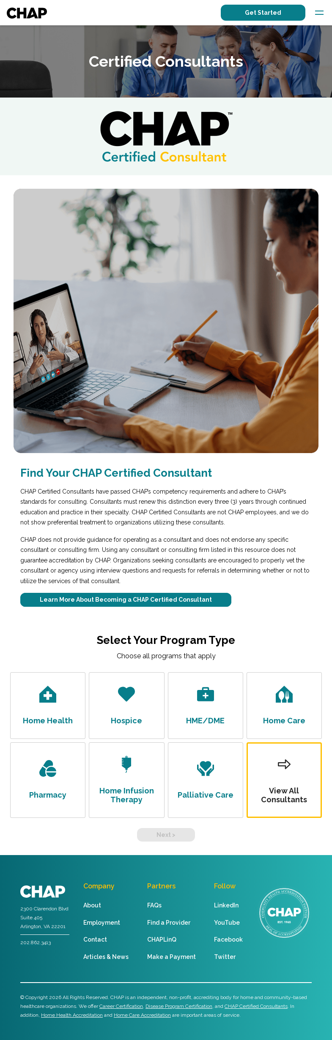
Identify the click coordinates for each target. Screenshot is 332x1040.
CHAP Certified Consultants (256, 1006)
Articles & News (106, 956)
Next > (166, 834)
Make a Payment (171, 956)
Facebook (228, 939)
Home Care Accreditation (142, 1015)
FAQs (154, 905)
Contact (95, 939)
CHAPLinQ (161, 939)
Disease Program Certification (178, 1006)
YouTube (227, 922)
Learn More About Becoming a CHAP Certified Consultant (126, 599)
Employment (101, 922)
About (92, 905)
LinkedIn (226, 905)
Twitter (225, 956)
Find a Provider (168, 922)
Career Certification (121, 1006)
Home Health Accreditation (72, 1015)
